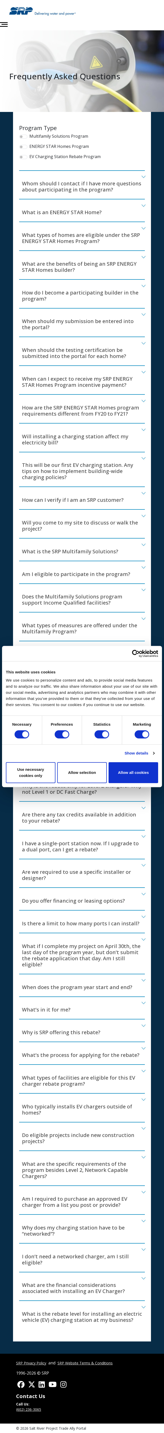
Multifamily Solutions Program (58, 136)
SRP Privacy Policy (31, 1363)
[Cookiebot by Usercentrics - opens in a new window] (135, 653)
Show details (136, 753)
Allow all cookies (133, 772)
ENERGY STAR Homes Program (59, 146)
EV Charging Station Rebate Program (65, 156)
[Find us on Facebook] (21, 1385)
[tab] (82, 185)
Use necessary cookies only (30, 772)
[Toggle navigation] (4, 24)
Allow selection (82, 772)
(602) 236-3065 (28, 1409)
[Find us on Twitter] (31, 1385)
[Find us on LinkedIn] (42, 1385)
